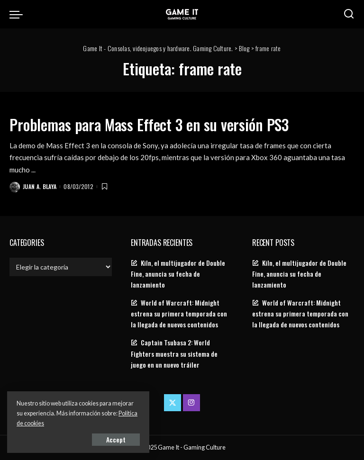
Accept (116, 439)
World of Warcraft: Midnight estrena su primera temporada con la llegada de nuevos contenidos (179, 313)
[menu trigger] (18, 14)
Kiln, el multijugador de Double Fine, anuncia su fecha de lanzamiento (178, 273)
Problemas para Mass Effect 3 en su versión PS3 (149, 124)
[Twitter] (172, 402)
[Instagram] (191, 402)
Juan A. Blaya (39, 186)
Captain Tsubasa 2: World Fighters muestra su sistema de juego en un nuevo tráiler (174, 353)
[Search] (349, 14)
